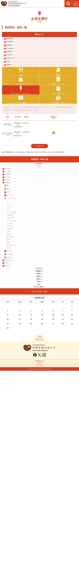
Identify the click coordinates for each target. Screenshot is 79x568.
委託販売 (47, 136)
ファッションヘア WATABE (7, 163)
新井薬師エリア (39, 442)
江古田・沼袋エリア (39, 429)
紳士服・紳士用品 (57, 130)
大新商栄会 (13, 78)
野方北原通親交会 (15, 67)
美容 (6, 130)
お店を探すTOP (39, 178)
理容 (10, 130)
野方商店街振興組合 (16, 40)
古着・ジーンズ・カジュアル (30, 133)
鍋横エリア (39, 467)
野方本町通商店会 (15, 61)
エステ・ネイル (19, 130)
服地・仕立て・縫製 (28, 136)
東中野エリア (39, 460)
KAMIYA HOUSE (7, 153)
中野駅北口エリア (39, 448)
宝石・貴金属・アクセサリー (60, 136)
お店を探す (21, 184)
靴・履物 (8, 136)
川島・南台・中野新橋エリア (39, 473)
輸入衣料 (39, 136)
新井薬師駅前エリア (39, 436)
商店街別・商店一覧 (34, 184)
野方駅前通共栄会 (15, 51)
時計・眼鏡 (8, 139)
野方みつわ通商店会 (16, 56)
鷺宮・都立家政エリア (39, 197)
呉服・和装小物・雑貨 (12, 133)
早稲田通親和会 (15, 83)
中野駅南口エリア (39, 454)
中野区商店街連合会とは (39, 550)
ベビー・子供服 (46, 133)
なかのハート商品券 (39, 562)
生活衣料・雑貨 (58, 133)
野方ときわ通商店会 (16, 45)
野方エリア (47, 184)
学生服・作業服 (69, 133)
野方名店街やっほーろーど (19, 72)
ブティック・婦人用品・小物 (40, 130)
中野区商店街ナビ (10, 184)
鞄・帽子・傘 (16, 136)
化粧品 (27, 130)
